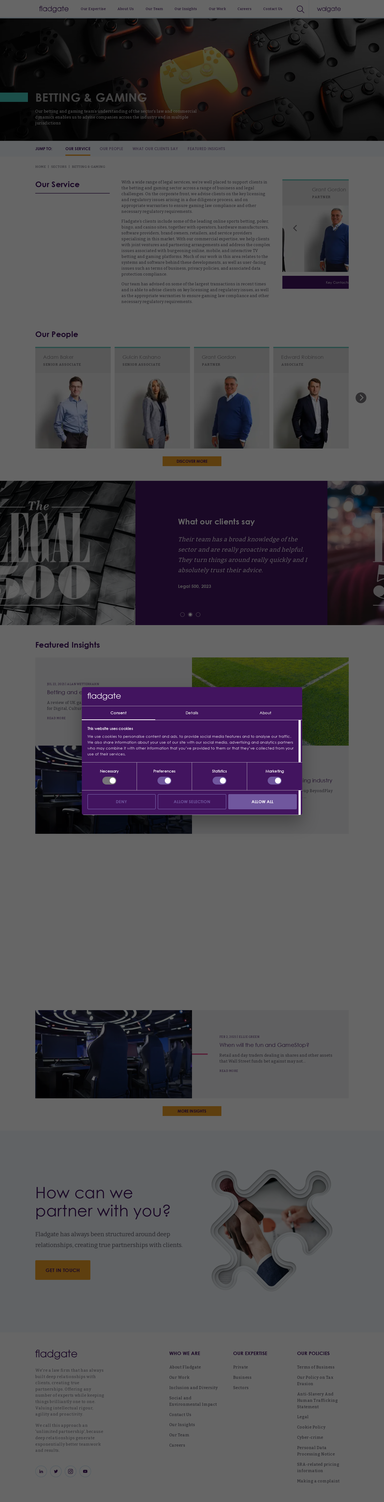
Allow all (263, 801)
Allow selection (192, 801)
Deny (121, 801)
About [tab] (265, 713)
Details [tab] (192, 713)
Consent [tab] (118, 713)
